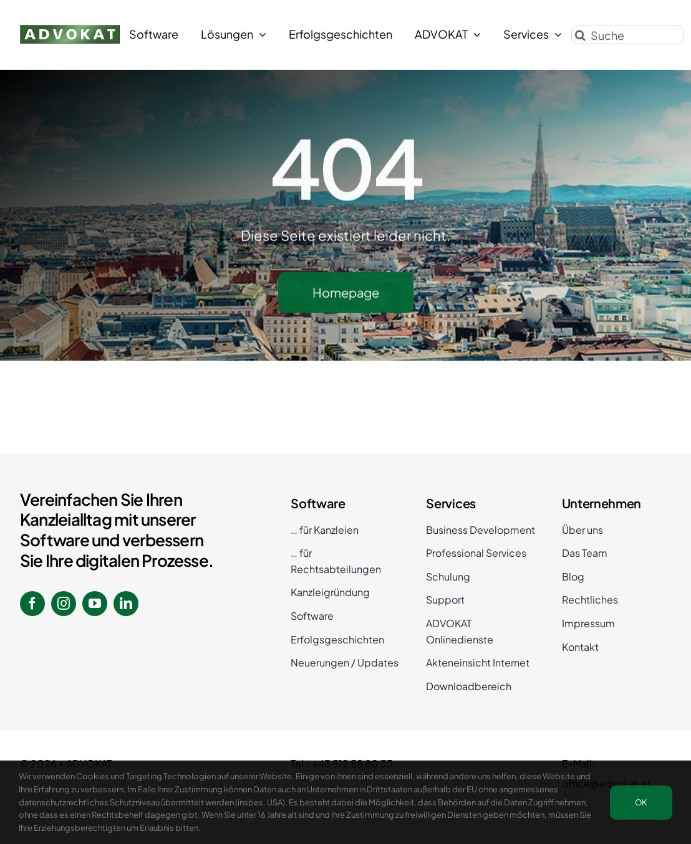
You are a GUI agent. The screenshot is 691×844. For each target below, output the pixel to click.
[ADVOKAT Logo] (70, 28)
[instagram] (63, 603)
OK (641, 802)
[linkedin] (126, 603)
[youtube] (94, 603)
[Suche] (627, 33)
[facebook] (32, 603)
